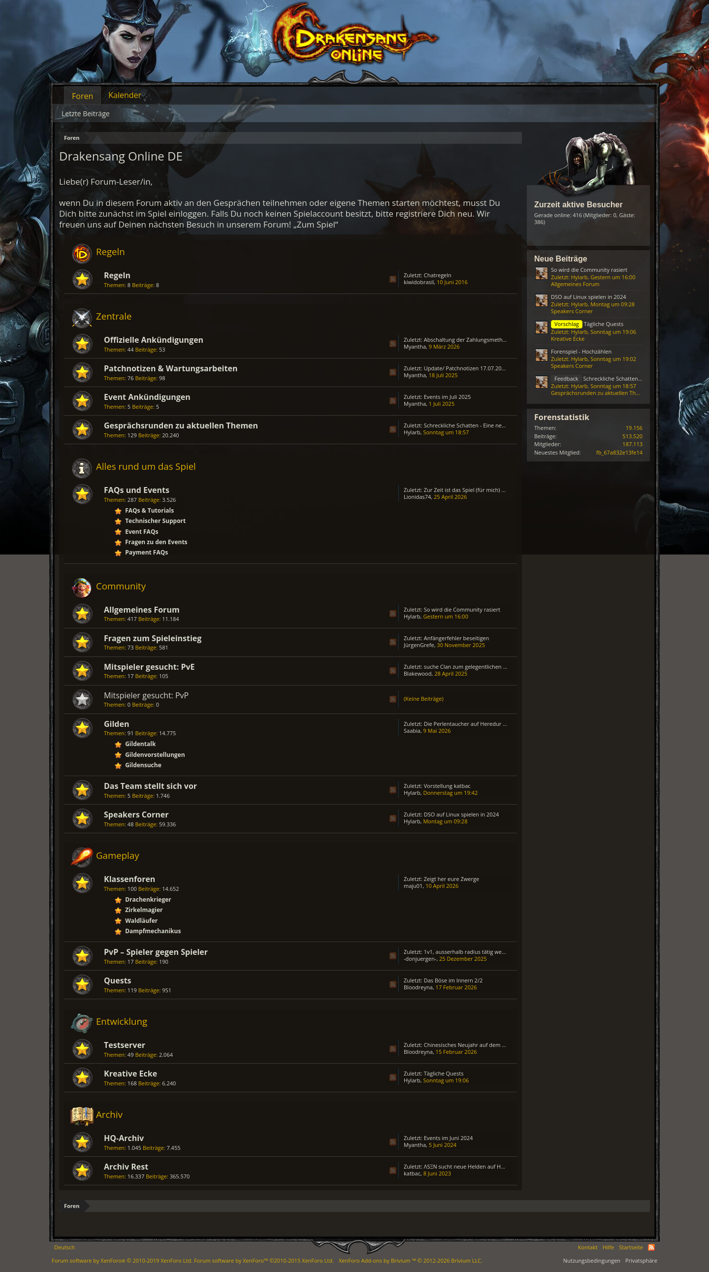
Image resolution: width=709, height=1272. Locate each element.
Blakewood (417, 673)
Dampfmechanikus (153, 931)
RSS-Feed (392, 279)
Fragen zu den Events (156, 542)
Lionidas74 (417, 496)
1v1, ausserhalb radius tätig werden (469, 951)
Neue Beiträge (560, 259)
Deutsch (64, 1247)
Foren (82, 96)
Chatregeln (437, 275)
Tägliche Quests (444, 1073)
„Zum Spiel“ (315, 224)
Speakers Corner (136, 814)
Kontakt (588, 1247)
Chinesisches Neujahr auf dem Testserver (476, 1044)
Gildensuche (143, 765)
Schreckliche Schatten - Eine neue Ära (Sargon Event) (490, 425)
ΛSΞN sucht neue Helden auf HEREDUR (472, 1166)
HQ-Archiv (124, 1138)
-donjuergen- (420, 958)
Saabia (412, 730)
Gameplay (117, 855)
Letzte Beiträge (86, 113)
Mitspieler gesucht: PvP (146, 695)
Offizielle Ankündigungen (153, 339)
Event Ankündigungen (147, 396)
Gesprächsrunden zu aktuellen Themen (181, 425)
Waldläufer (141, 920)
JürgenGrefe (419, 645)
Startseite (631, 1247)
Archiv (109, 1114)
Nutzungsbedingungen (591, 1260)
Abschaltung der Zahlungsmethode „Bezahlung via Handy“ (497, 339)
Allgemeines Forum (142, 609)
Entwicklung (121, 1021)
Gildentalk (140, 744)
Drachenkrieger (148, 899)
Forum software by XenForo (122, 1260)
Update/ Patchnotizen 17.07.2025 (466, 368)
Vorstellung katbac (447, 785)
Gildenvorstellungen (155, 754)
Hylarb (412, 432)
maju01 (413, 885)
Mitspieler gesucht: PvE (149, 666)
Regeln (110, 251)
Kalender (124, 95)
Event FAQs (141, 531)
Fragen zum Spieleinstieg (152, 638)
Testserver (124, 1045)
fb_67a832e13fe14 (619, 452)
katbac (412, 1173)
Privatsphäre (641, 1260)
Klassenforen (129, 879)
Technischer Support (155, 521)
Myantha (415, 346)
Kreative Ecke (130, 1073)
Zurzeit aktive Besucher (578, 204)
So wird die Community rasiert (462, 609)
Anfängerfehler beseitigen (456, 638)
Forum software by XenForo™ (264, 1260)
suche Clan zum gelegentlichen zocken (472, 666)
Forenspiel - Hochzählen (581, 351)
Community (121, 586)
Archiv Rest (126, 1166)
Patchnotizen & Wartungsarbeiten (170, 368)
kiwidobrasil (419, 282)
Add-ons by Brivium (411, 1260)
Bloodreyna (418, 987)
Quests (117, 980)
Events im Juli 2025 (447, 396)
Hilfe (608, 1247)
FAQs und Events (136, 490)
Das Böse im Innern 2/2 (453, 980)
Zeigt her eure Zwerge (451, 878)
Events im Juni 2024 (448, 1138)
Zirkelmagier (143, 910)
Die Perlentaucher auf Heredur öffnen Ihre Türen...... (490, 723)
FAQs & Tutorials (149, 510)
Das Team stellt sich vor (150, 786)
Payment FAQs (146, 552)
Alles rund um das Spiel (146, 466)
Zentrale (113, 316)
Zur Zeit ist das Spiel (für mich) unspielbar (476, 489)
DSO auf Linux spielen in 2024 (461, 814)
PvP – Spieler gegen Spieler (156, 951)
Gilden (116, 723)
